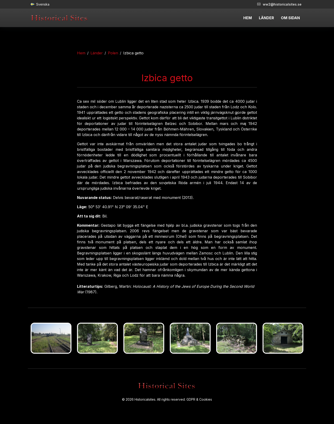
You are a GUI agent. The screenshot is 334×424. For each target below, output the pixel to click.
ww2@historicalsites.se (279, 4)
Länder (96, 53)
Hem (81, 53)
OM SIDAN (290, 17)
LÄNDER (266, 17)
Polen (113, 53)
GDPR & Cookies (199, 399)
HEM (247, 17)
